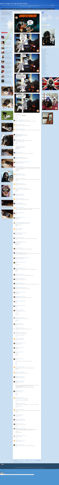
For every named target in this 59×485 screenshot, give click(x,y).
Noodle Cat (16, 317)
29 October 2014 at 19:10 (24, 287)
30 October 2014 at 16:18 (22, 403)
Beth (16, 228)
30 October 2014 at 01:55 (21, 347)
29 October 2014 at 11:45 (24, 157)
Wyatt (16, 423)
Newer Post (15, 460)
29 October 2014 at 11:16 (21, 139)
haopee (16, 444)
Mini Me (43, 61)
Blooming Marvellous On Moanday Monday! (7, 75)
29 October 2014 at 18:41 (22, 278)
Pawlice (43, 67)
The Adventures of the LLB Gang (19, 222)
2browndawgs (17, 435)
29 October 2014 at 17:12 (25, 252)
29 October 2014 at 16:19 (21, 237)
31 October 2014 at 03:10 (20, 423)
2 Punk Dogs (17, 419)
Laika (16, 323)
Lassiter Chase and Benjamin (19, 257)
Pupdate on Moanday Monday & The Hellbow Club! (8, 56)
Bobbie (16, 347)
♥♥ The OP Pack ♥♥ (17, 332)
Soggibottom (17, 278)
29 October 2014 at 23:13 (22, 317)
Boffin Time (43, 51)
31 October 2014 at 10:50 (22, 435)
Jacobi (16, 358)
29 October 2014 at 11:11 (22, 134)
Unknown (17, 115)
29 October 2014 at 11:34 (20, 152)
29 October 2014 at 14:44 (22, 217)
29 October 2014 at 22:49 (22, 305)
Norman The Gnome (44, 66)
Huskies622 (16, 376)
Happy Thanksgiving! (7, 65)
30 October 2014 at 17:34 (21, 409)
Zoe (15, 152)
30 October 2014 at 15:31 (21, 397)
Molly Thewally (43, 11)
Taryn (16, 414)
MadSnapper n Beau (18, 157)
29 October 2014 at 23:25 (20, 323)
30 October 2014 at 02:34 (20, 358)
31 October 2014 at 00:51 (22, 419)
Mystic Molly (43, 65)
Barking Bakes (44, 50)
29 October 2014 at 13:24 (22, 183)
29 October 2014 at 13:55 (21, 198)
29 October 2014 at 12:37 (21, 166)
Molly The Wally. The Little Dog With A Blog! (13, 3)
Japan (43, 60)
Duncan (16, 237)
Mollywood (43, 63)
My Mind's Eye (17, 134)
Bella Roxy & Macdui (18, 287)
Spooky (16, 116)
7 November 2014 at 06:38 (21, 444)
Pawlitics (43, 68)
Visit (4, 29)
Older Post (38, 460)
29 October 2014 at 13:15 (22, 178)
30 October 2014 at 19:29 (20, 414)
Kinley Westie (17, 305)
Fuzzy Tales (16, 124)
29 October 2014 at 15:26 (27, 222)
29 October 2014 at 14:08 (21, 207)
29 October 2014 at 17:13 (26, 257)
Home (27, 460)
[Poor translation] (3, 473)
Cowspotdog (17, 183)
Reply (16, 126)
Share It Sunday (44, 69)
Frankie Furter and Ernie (18, 252)
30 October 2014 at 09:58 (22, 376)
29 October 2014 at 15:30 (20, 228)
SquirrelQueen (17, 428)
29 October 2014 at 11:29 (22, 146)
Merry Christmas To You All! (8, 70)
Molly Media (43, 62)
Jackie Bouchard (17, 296)
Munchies (43, 64)
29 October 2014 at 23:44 (24, 332)
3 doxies (16, 139)
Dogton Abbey (43, 59)
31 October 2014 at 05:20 (22, 428)
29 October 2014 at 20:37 (23, 296)
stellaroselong (17, 217)
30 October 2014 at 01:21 (21, 338)
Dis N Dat (43, 58)
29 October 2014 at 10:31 (22, 124)
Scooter (16, 166)
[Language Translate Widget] (46, 25)
